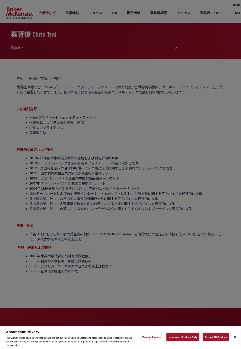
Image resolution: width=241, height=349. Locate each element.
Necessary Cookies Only (183, 337)
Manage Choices (151, 337)
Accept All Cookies (216, 337)
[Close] (235, 337)
